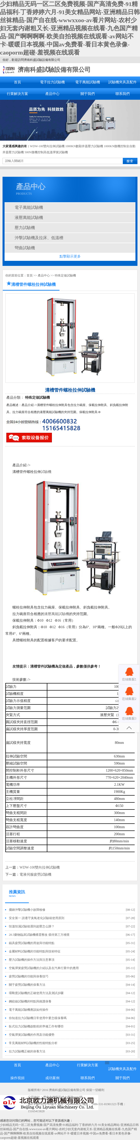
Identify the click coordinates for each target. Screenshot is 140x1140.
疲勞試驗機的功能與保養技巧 (28, 976)
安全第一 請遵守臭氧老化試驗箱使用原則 (36, 918)
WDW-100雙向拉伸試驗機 (47, 146)
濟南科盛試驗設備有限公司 (54, 69)
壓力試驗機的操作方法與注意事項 (31, 959)
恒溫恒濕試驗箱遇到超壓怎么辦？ (31, 926)
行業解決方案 (17, 94)
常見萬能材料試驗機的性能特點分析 (33, 1043)
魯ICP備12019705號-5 (42, 1104)
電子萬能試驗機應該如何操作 (28, 1009)
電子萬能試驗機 (87, 82)
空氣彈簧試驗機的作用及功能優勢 (31, 1034)
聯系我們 (122, 94)
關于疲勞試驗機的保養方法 (27, 984)
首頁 (17, 82)
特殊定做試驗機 (65, 275)
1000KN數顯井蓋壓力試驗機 (84, 146)
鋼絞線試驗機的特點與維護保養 (30, 1001)
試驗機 (46, 472)
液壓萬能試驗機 (29, 217)
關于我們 (88, 94)
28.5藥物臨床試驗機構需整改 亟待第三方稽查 (39, 934)
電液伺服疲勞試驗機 (35, 874)
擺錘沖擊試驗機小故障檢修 (27, 909)
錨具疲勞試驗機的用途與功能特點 (31, 943)
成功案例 (52, 1078)
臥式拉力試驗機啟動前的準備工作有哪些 (36, 1026)
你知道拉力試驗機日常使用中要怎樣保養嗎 (38, 1018)
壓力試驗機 (25, 227)
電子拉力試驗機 (52, 82)
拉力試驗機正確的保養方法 (27, 1051)
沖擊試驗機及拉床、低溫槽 (39, 238)
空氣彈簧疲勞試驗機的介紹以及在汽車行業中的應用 (44, 968)
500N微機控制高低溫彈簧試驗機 (46, 152)
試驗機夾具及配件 (122, 82)
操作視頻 (17, 1078)
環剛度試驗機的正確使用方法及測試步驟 (36, 993)
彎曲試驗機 (25, 248)
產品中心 (52, 94)
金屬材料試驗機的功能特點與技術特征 (35, 951)
